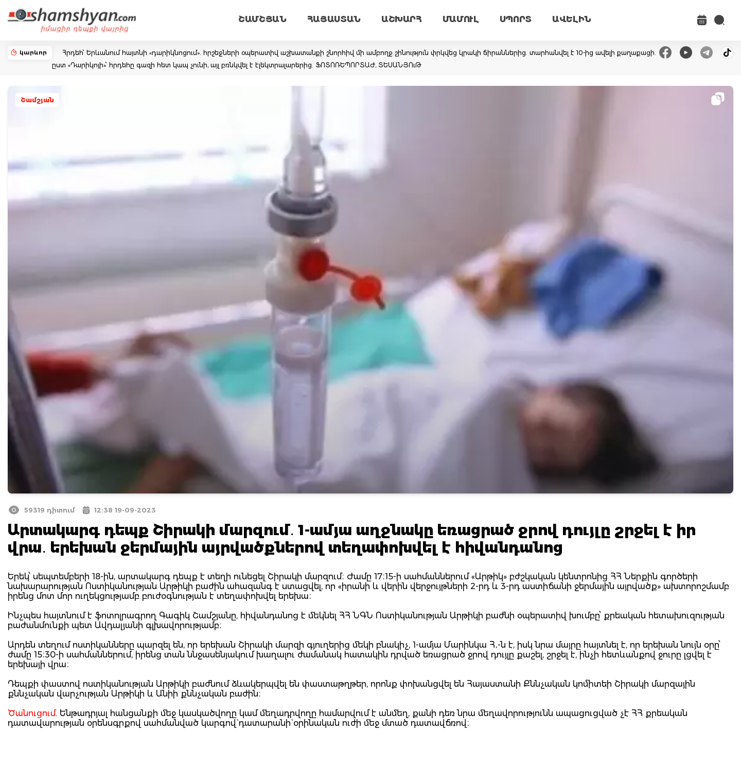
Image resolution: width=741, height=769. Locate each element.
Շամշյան (37, 100)
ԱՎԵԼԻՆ (571, 19)
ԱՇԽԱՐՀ (401, 19)
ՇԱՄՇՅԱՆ (262, 19)
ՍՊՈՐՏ (516, 19)
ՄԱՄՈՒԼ (461, 19)
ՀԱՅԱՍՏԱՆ (334, 19)
